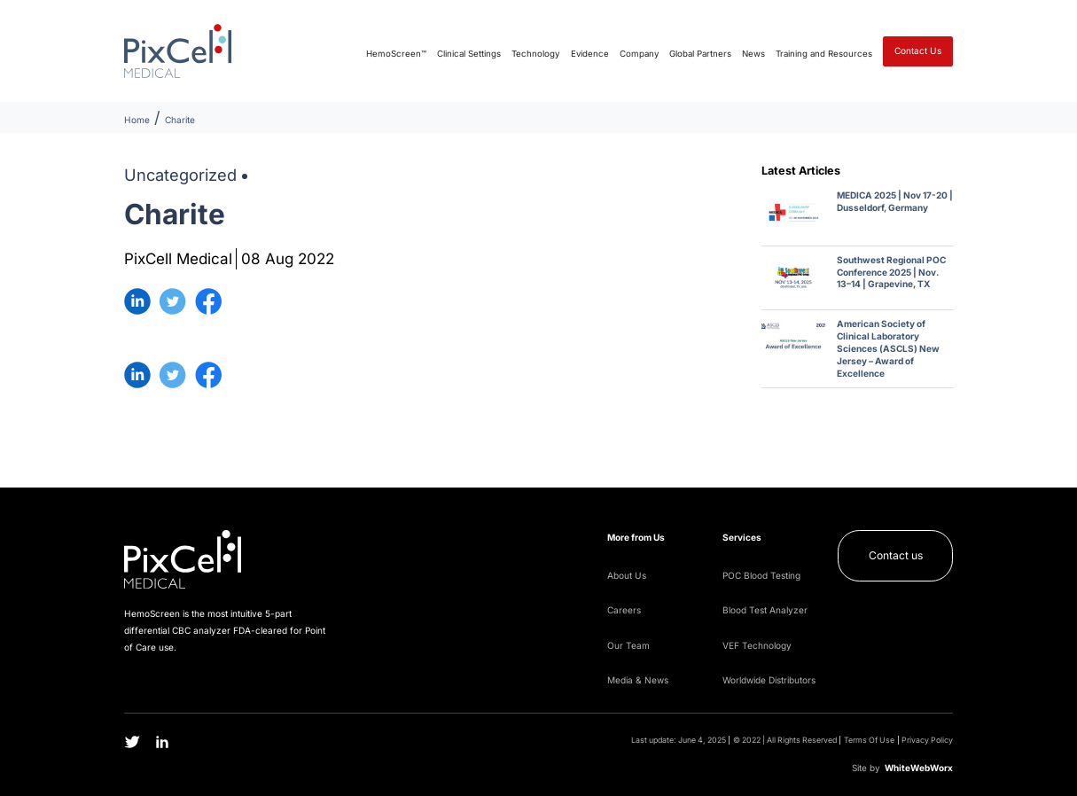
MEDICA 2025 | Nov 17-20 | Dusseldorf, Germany (895, 201)
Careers (624, 610)
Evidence (590, 54)
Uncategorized (180, 175)
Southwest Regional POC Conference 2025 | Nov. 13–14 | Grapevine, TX (891, 272)
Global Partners (700, 54)
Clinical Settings (469, 54)
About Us (626, 575)
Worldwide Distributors (769, 680)
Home (137, 119)
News (753, 54)
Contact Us (917, 50)
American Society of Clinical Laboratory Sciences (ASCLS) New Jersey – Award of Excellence (888, 348)
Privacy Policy (927, 740)
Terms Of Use (869, 740)
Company (639, 54)
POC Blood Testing (761, 575)
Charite (180, 119)
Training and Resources (824, 54)
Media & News (637, 680)
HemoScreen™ (396, 54)
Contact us (896, 555)
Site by (866, 767)
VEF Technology (757, 645)
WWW (919, 768)
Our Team (628, 645)
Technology (535, 54)
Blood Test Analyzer (765, 610)
